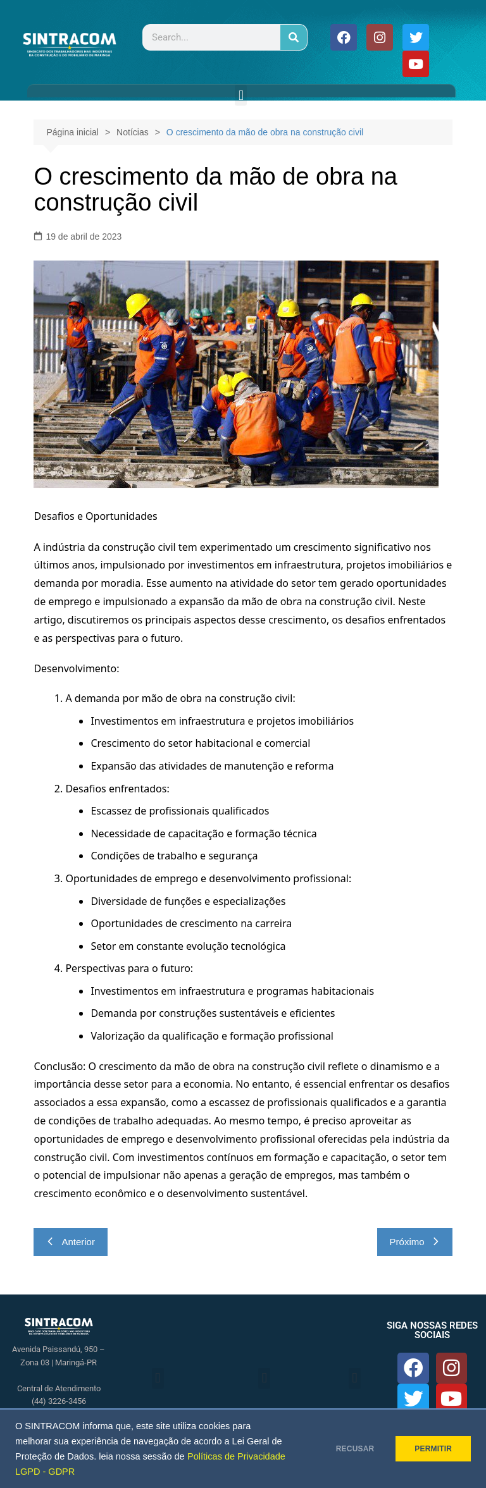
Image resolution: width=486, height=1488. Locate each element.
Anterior (70, 1241)
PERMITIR (430, 1448)
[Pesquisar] (293, 37)
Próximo (415, 1241)
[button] (241, 95)
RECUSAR (346, 1448)
